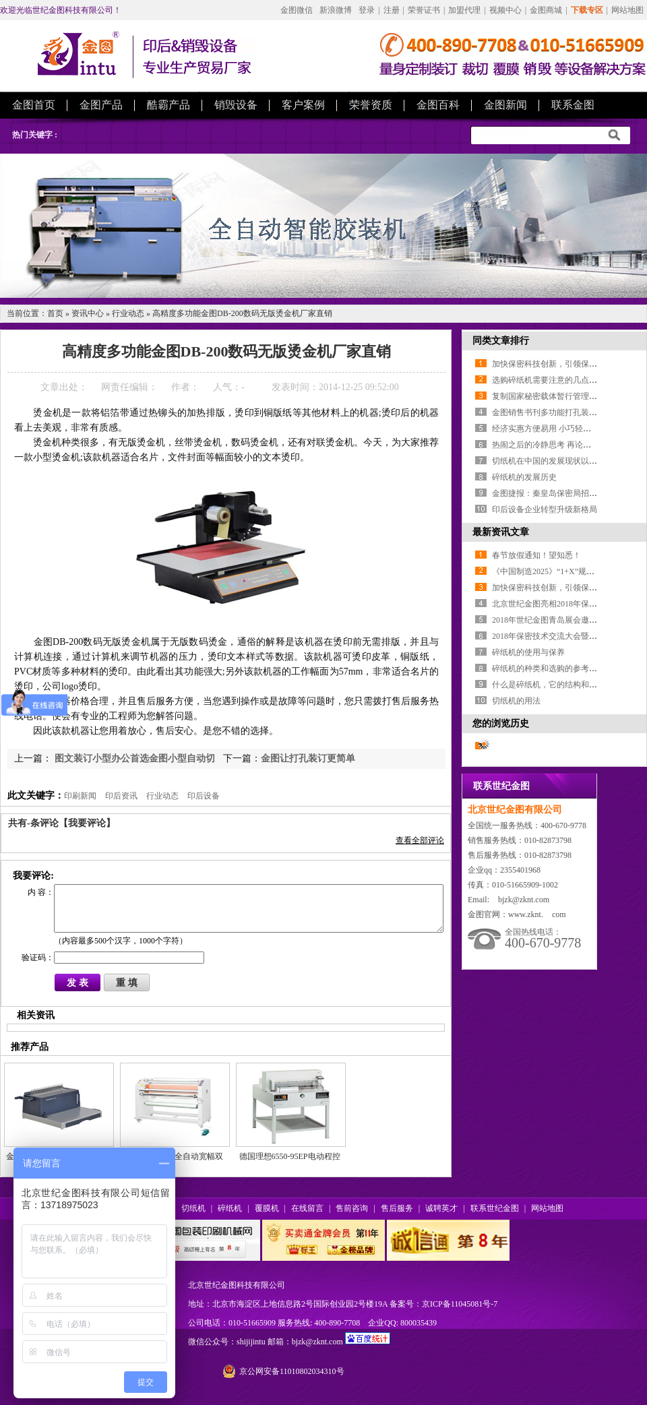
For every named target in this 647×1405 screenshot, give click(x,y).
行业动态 (128, 313)
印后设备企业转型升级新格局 (544, 509)
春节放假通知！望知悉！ (536, 555)
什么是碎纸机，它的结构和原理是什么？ (565, 684)
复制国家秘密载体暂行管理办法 (548, 396)
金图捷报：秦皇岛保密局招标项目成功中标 (569, 493)
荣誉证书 (424, 10)
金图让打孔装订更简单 (308, 758)
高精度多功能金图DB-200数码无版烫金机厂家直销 (242, 313)
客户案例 (303, 105)
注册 (391, 10)
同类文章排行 (500, 341)
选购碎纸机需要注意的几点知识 (548, 380)
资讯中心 (87, 313)
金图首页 (33, 105)
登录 (367, 10)
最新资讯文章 (500, 532)
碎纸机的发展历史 (524, 477)
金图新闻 (505, 105)
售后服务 (397, 1208)
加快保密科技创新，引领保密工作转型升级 (569, 364)
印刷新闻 (80, 796)
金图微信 (296, 10)
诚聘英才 (441, 1208)
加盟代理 (464, 10)
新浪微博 (335, 10)
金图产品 (101, 105)
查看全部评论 (420, 840)
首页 (55, 313)
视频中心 (505, 10)
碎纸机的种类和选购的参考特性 (548, 668)
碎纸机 (230, 1208)
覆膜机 (267, 1208)
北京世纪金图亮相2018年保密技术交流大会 (569, 603)
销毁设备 (235, 105)
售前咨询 (352, 1208)
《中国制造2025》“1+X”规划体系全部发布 (567, 571)
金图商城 (546, 10)
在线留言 (307, 1208)
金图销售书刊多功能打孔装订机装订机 (560, 412)
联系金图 (572, 105)
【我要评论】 (87, 823)
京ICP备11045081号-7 (459, 1304)
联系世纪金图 (494, 1208)
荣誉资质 (370, 105)
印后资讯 (121, 796)
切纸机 (193, 1208)
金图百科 (438, 105)
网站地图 (627, 10)
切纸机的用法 (516, 701)
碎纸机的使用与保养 (528, 652)
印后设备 (203, 796)
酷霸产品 (168, 105)
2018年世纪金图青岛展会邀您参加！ (556, 620)
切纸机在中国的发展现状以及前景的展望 (565, 461)
